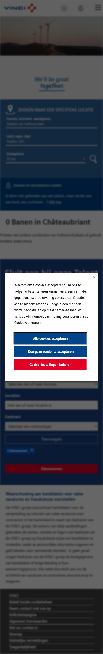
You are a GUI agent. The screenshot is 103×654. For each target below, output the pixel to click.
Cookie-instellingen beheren (50, 364)
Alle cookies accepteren (50, 338)
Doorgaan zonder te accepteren (51, 351)
